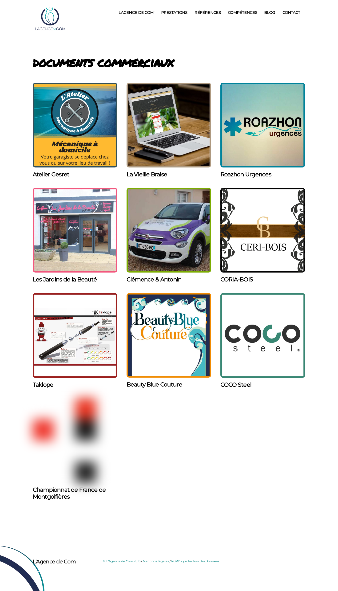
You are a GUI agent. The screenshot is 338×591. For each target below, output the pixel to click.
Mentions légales (156, 561)
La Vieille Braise (147, 174)
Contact (291, 12)
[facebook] (37, 573)
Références (208, 12)
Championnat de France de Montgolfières (69, 493)
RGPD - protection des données (195, 561)
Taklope (43, 384)
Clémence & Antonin (154, 279)
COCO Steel (235, 384)
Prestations (174, 12)
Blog (269, 12)
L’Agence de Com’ (136, 12)
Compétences (242, 12)
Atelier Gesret (51, 174)
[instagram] (47, 573)
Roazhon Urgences (245, 174)
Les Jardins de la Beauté (65, 279)
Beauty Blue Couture (154, 384)
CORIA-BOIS (236, 279)
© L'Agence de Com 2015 (121, 561)
